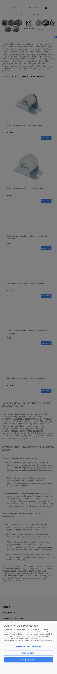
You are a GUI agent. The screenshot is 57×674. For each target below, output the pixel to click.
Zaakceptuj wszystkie (28, 660)
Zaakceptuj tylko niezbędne (28, 646)
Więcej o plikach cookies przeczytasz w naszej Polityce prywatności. (28, 641)
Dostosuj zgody (28, 653)
